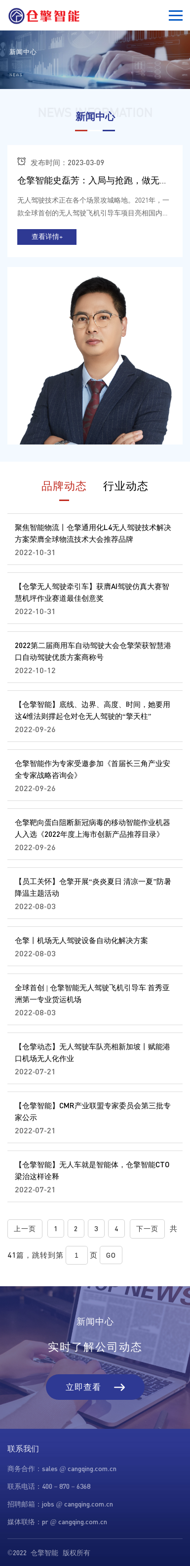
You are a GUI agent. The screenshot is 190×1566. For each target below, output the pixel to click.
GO (111, 1255)
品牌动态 (64, 485)
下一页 (147, 1228)
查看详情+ (47, 236)
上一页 (25, 1228)
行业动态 (126, 485)
